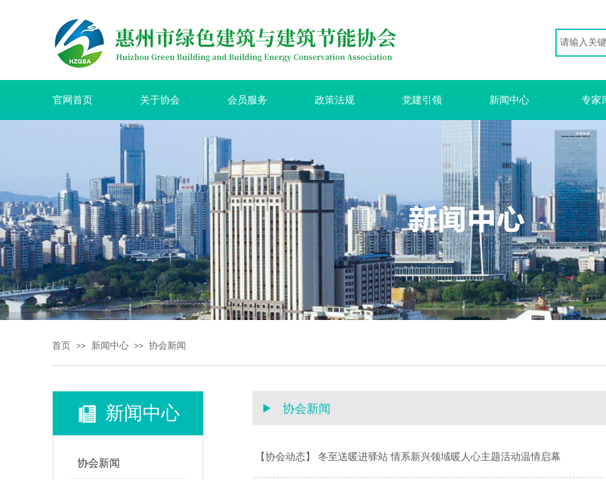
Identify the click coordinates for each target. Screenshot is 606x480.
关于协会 (160, 100)
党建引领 (422, 100)
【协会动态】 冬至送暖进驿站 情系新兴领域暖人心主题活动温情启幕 (408, 456)
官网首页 (73, 100)
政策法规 (335, 100)
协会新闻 (167, 346)
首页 (61, 346)
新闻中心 (509, 100)
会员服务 (247, 100)
